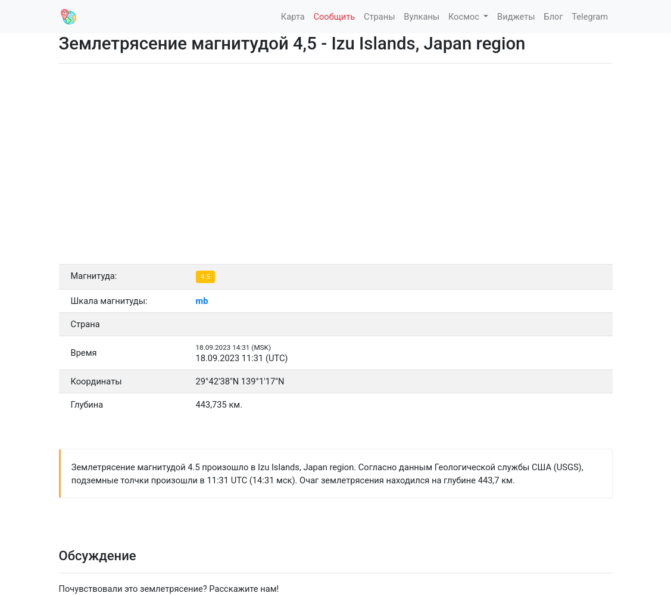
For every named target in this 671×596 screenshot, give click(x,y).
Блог (553, 16)
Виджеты (516, 16)
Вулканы (421, 16)
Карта (293, 16)
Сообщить (334, 16)
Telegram (590, 16)
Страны (379, 16)
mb (202, 301)
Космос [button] (465, 16)
